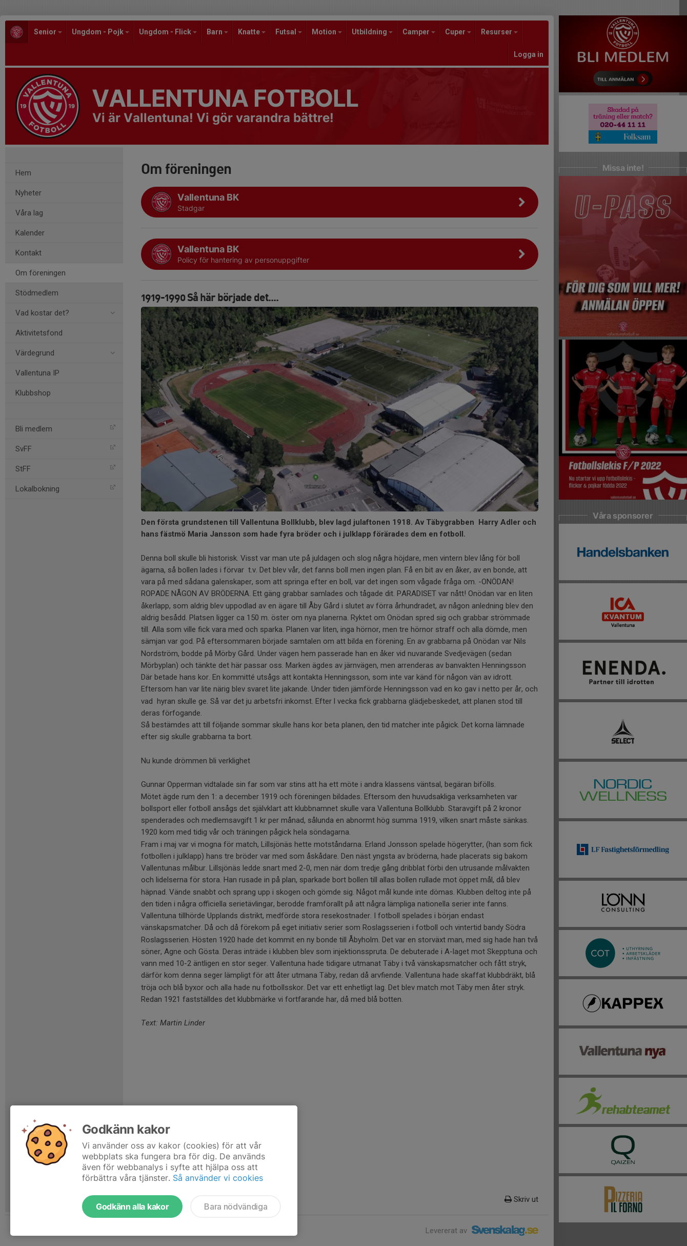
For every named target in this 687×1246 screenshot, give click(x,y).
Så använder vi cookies (218, 1178)
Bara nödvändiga (235, 1206)
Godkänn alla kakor (132, 1206)
